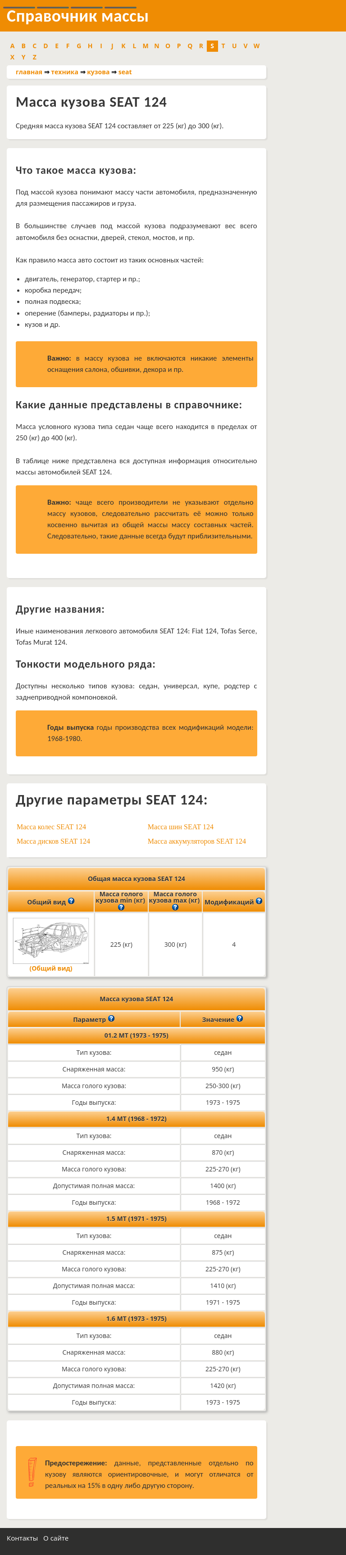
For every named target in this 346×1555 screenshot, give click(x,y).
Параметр (94, 1019)
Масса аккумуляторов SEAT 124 (197, 841)
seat (125, 72)
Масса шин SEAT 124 (181, 827)
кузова (98, 72)
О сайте (55, 1537)
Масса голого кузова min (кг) (121, 901)
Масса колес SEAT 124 (51, 827)
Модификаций (234, 901)
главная (29, 72)
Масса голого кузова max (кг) (175, 901)
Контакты (22, 1537)
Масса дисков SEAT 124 (53, 841)
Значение (223, 1019)
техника (64, 72)
